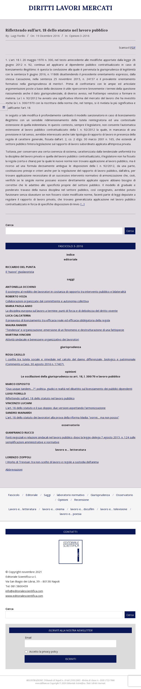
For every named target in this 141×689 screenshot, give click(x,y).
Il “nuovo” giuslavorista (20, 271)
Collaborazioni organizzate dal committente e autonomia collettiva (47, 301)
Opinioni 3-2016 (79, 36)
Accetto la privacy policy (41, 651)
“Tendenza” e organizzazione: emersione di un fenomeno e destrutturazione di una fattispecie (65, 330)
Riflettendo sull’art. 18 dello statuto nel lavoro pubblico (40, 398)
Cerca (9, 225)
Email (28, 637)
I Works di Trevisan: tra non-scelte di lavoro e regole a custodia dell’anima (52, 462)
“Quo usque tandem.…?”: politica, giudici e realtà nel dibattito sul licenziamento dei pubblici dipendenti (69, 389)
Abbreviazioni (14, 469)
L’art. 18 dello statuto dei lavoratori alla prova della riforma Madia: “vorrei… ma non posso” (62, 417)
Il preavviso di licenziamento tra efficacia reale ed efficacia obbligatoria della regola (58, 320)
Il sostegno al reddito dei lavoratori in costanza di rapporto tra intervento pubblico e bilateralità (66, 291)
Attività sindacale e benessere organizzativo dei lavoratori (42, 339)
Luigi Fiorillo (18, 36)
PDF (132, 47)
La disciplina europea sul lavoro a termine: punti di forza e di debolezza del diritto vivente (62, 310)
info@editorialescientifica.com (24, 591)
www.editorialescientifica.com (24, 596)
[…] (82, 204)
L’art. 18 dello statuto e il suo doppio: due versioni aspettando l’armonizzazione (56, 408)
